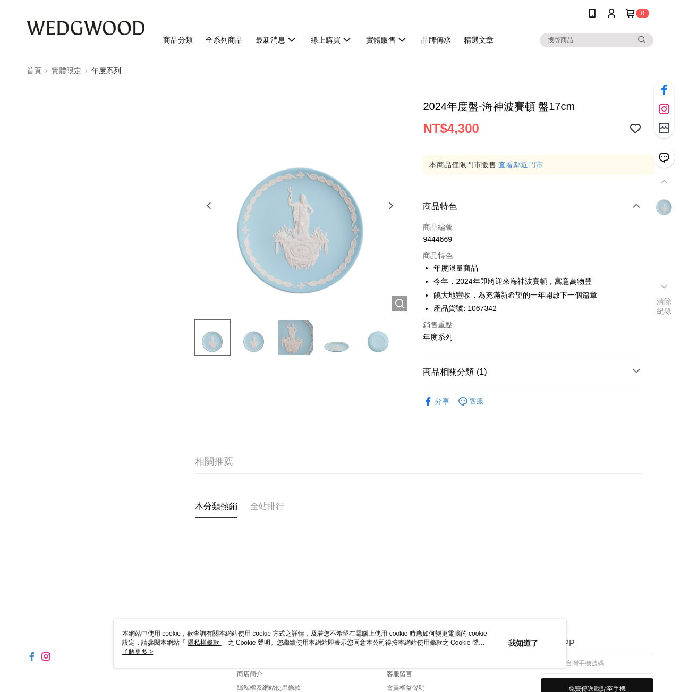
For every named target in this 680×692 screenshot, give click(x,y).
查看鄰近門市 (520, 165)
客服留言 (399, 674)
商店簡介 (249, 674)
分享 (436, 401)
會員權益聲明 (406, 687)
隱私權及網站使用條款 (269, 687)
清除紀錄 (664, 306)
